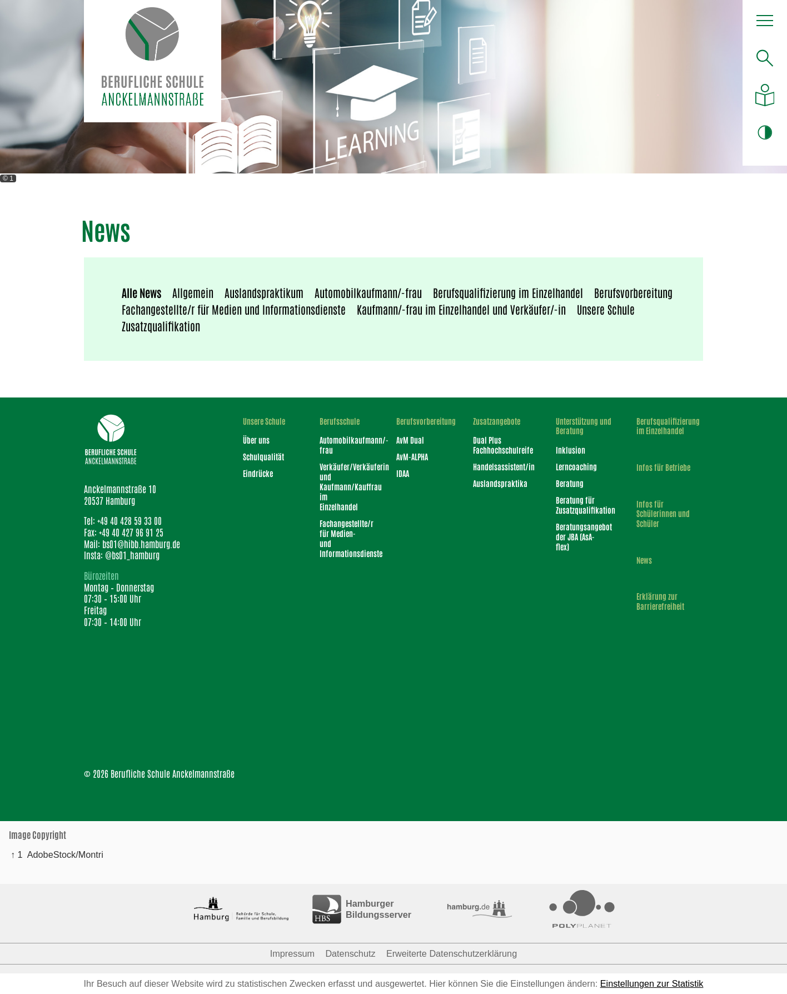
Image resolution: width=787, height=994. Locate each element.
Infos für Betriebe (663, 467)
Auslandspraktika (499, 483)
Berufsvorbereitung (633, 292)
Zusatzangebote (496, 421)
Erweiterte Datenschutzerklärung (451, 953)
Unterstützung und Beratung (583, 426)
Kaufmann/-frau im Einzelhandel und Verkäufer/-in (461, 309)
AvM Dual (410, 440)
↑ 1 (17, 854)
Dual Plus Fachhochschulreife (499, 445)
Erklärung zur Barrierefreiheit (660, 601)
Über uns (256, 440)
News (644, 560)
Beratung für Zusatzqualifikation (581, 505)
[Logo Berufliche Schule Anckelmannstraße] (152, 61)
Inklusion (570, 450)
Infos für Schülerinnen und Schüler (663, 513)
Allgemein (192, 292)
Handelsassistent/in (499, 466)
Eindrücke (258, 473)
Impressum (292, 953)
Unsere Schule (606, 309)
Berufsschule (340, 421)
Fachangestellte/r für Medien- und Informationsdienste (343, 538)
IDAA (402, 473)
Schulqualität (263, 456)
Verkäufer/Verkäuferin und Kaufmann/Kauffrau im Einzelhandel (343, 486)
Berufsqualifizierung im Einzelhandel (508, 292)
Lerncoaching (576, 466)
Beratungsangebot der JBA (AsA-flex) (581, 536)
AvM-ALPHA (412, 456)
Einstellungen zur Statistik (652, 983)
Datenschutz (350, 953)
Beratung (570, 483)
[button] (765, 23)
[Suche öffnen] (765, 58)
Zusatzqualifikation (161, 326)
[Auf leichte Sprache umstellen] (765, 95)
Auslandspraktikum (264, 292)
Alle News (141, 292)
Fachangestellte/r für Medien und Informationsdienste (234, 309)
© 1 (8, 178)
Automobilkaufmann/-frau (368, 292)
